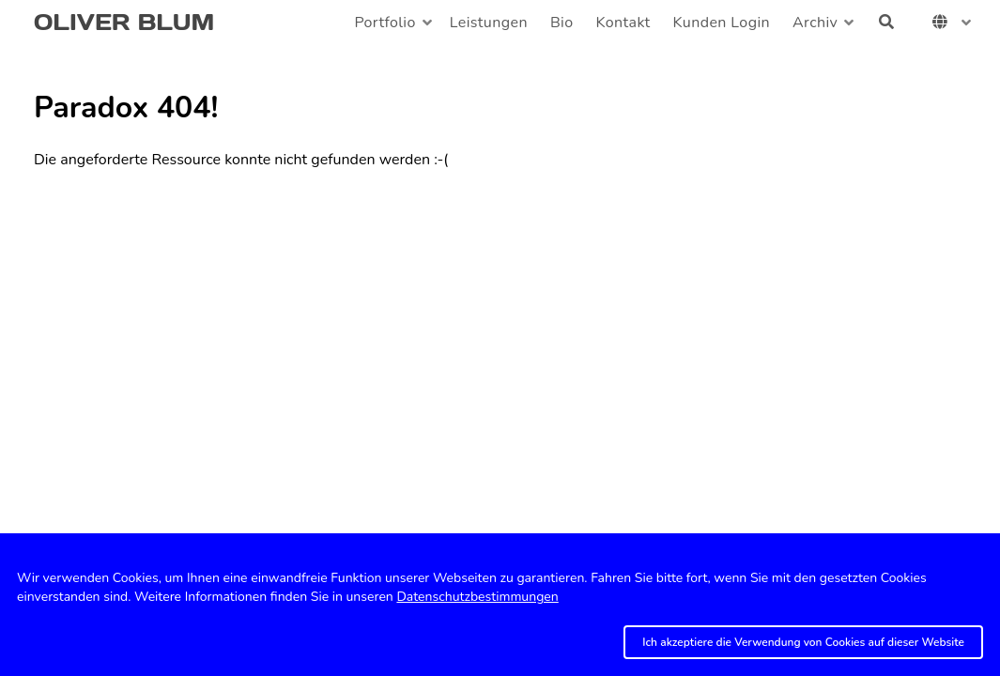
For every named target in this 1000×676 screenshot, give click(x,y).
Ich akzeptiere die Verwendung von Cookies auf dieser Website (803, 642)
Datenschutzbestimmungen (477, 597)
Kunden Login (721, 22)
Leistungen (489, 22)
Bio (562, 22)
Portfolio (384, 22)
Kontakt (623, 22)
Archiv (815, 22)
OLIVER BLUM (124, 22)
